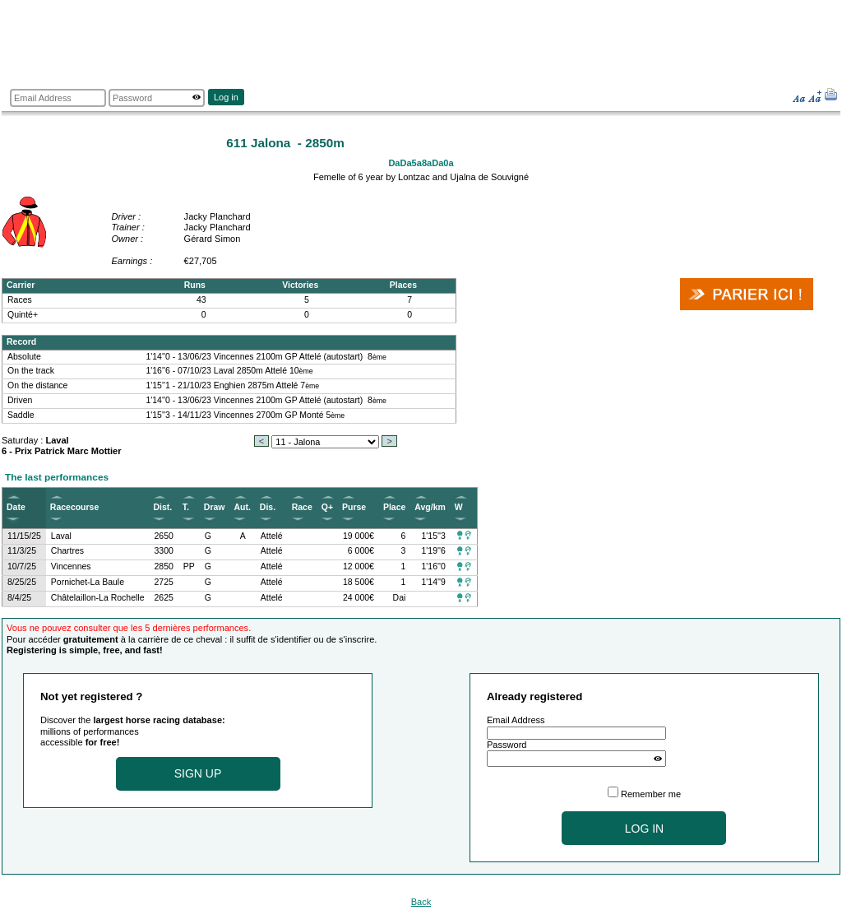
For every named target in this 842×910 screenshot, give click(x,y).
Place (394, 507)
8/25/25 (21, 582)
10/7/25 (21, 566)
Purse (354, 507)
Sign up (198, 773)
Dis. (267, 507)
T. (186, 507)
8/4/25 (19, 597)
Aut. (242, 507)
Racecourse (74, 507)
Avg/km (430, 507)
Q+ (327, 507)
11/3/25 (21, 550)
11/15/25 (24, 536)
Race (302, 507)
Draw (214, 507)
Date (16, 507)
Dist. (162, 507)
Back (421, 902)
